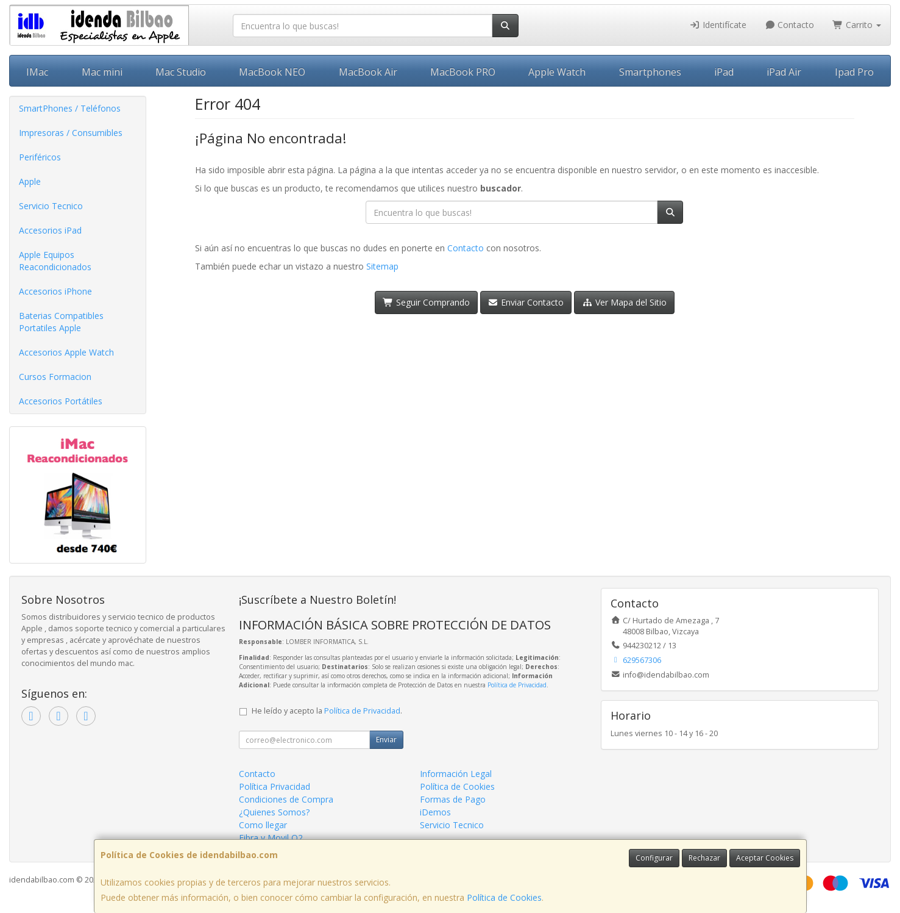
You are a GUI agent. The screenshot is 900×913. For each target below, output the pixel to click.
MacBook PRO (462, 72)
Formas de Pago (453, 799)
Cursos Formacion (55, 376)
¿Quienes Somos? (274, 812)
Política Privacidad (274, 786)
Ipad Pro (854, 72)
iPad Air (784, 72)
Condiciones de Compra (286, 799)
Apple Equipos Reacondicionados (55, 261)
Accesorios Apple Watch (66, 352)
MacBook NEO (272, 72)
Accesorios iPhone (55, 291)
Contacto (790, 24)
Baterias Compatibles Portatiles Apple (61, 322)
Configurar (654, 858)
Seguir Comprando (426, 302)
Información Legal (456, 773)
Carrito (856, 24)
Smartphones (650, 72)
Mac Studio (180, 72)
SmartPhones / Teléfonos (70, 108)
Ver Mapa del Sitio (624, 302)
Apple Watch (557, 72)
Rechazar (704, 858)
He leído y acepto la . (327, 711)
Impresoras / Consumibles (70, 132)
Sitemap (382, 266)
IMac (37, 72)
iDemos (435, 812)
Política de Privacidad (517, 685)
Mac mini (102, 72)
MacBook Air (368, 72)
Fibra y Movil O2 (271, 837)
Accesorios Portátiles (60, 401)
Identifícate (717, 24)
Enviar (386, 739)
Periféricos (40, 157)
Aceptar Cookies (764, 858)
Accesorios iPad (50, 230)
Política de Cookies (504, 897)
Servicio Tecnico (51, 206)
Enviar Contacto (526, 302)
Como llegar (263, 825)
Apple (30, 181)
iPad (724, 72)
